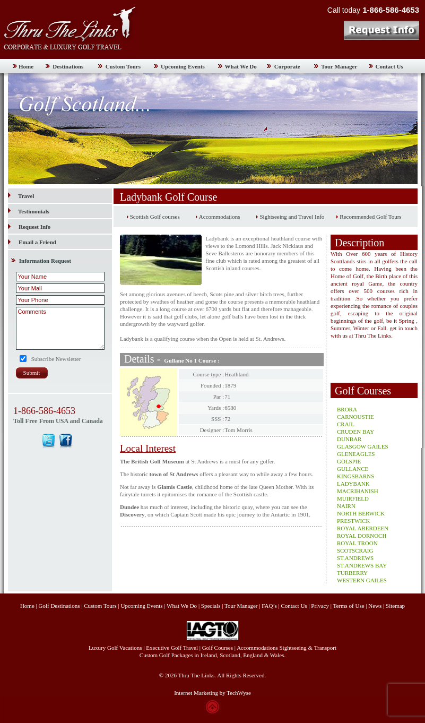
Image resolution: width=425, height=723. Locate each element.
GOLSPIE (349, 461)
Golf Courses (217, 647)
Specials (211, 605)
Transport (325, 647)
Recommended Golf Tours (370, 216)
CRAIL (345, 424)
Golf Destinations (59, 605)
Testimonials (28, 211)
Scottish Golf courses (155, 216)
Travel (21, 196)
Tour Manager (339, 66)
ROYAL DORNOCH (361, 535)
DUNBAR (349, 439)
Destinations (68, 66)
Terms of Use (348, 605)
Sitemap (395, 605)
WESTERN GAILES (362, 580)
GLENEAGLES (356, 454)
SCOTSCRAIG (355, 550)
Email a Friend (37, 242)
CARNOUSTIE (355, 417)
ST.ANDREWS (355, 558)
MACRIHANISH (357, 491)
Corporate (287, 66)
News (374, 605)
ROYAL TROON (357, 543)
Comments (60, 328)
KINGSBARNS (355, 476)
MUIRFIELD (353, 498)
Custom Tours (123, 66)
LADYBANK (353, 483)
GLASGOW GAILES (362, 446)
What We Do (241, 66)
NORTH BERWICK (361, 513)
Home (26, 66)
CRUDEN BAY (355, 431)
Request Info (34, 226)
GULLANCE (352, 469)
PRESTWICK (353, 521)
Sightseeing (293, 647)
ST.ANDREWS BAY (362, 565)
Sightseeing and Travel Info (291, 216)
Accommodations (219, 216)
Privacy (320, 605)
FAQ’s (269, 605)
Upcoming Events (183, 66)
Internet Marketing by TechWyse (212, 693)
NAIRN (346, 506)
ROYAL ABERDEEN (362, 528)
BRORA (347, 409)
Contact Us (389, 66)
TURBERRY (352, 573)
